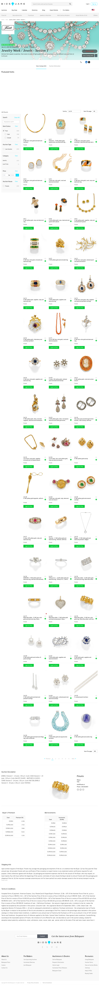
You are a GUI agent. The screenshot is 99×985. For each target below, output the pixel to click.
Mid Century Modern (63, 15)
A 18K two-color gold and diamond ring (83, 340)
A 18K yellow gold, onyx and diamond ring (33, 221)
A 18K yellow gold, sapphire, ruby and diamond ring (33, 300)
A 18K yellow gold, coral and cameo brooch (84, 379)
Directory (34, 10)
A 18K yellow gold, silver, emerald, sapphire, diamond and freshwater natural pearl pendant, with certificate (32, 419)
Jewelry (11, 160)
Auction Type (7, 144)
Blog (43, 10)
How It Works (54, 10)
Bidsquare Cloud (56, 970)
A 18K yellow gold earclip (81, 458)
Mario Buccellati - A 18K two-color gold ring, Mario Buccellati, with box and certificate (84, 618)
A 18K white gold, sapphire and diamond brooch (57, 658)
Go (17, 175)
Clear (16, 126)
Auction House (7, 181)
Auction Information (54, 66)
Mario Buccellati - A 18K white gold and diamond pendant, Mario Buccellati (58, 618)
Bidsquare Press (5, 962)
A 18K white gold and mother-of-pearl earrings (32, 658)
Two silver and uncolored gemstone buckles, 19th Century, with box (83, 419)
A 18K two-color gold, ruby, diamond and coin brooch (59, 499)
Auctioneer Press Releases (59, 968)
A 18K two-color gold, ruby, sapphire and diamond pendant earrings (84, 300)
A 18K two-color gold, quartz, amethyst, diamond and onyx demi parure (83, 141)
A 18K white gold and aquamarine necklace (58, 737)
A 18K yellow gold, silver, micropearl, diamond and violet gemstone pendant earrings (59, 419)
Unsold (12, 138)
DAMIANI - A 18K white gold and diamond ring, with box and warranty (33, 578)
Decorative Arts (17, 15)
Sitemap (87, 968)
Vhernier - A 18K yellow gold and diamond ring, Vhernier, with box (57, 538)
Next (74, 759)
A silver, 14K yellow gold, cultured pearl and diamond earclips (58, 379)
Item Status (6, 126)
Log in (87, 4)
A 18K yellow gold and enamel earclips (82, 499)
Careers (3, 965)
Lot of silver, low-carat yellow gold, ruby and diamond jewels (58, 459)
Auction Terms (89, 962)
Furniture (31, 15)
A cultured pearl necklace (81, 697)
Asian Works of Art (81, 15)
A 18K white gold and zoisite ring (83, 737)
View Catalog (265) (88, 55)
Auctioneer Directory (29, 962)
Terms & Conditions (47, 982)
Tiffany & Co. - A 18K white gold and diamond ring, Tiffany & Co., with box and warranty (59, 578)
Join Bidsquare (27, 965)
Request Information (58, 962)
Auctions (4, 10)
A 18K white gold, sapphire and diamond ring (82, 658)
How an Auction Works (91, 965)
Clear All (17, 117)
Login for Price (28, 149)
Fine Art (3, 15)
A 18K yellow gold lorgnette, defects (33, 498)
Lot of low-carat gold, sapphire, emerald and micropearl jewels (32, 459)
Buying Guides (89, 973)
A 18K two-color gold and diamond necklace (32, 141)
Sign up (94, 4)
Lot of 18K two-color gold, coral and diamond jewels (58, 340)
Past (7, 19)
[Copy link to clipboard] (81, 62)
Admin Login (55, 965)
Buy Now (14, 10)
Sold (12, 134)
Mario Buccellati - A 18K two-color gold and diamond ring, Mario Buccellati (32, 618)
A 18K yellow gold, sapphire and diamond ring (57, 300)
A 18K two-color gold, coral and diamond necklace (57, 181)
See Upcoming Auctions (30, 959)
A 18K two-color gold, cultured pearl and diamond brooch (84, 260)
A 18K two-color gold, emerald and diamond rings (32, 260)
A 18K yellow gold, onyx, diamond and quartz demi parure (59, 221)
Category (5, 156)
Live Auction (11, 149)
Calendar (24, 10)
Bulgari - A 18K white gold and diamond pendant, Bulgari (82, 538)
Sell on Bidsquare (57, 959)
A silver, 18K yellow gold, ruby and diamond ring (32, 538)
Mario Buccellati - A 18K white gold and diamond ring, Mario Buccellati (83, 578)
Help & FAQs (88, 970)
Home (2, 19)
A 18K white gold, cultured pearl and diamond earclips (58, 697)
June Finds (11, 164)
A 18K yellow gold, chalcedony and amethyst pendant (32, 340)
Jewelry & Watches (45, 15)
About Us (4, 959)
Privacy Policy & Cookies (33, 982)
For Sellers (66, 10)
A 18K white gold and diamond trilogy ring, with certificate (33, 737)
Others (95, 15)
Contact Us (4, 968)
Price (4, 171)
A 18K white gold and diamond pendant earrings (31, 697)
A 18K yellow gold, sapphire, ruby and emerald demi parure (84, 221)
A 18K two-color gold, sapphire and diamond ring (32, 379)
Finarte (32, 47)
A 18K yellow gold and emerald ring (58, 260)
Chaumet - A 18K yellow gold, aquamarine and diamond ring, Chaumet (57, 141)
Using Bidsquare (89, 959)
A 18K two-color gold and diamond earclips (32, 181)
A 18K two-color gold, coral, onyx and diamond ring (84, 181)
